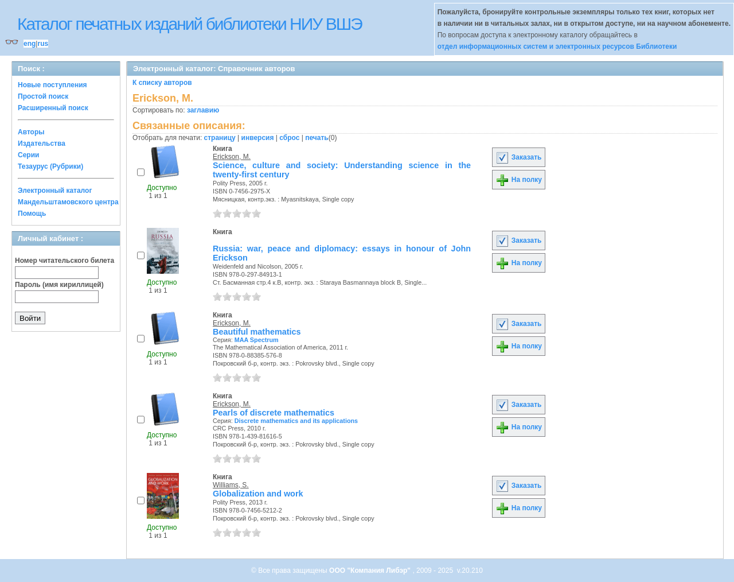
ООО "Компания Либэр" (370, 571)
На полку (518, 180)
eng (30, 44)
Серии (28, 155)
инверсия (257, 138)
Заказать (518, 157)
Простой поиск (43, 96)
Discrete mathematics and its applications (296, 420)
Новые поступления (52, 85)
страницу (220, 138)
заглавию (203, 110)
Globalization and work (258, 493)
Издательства (41, 143)
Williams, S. (231, 485)
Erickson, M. (232, 157)
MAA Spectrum (257, 339)
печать (317, 138)
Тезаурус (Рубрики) (50, 166)
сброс (289, 138)
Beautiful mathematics (257, 331)
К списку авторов (162, 83)
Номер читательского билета (64, 261)
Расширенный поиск (53, 108)
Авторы (31, 132)
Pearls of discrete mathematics (273, 412)
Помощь (32, 213)
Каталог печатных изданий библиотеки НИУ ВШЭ (189, 23)
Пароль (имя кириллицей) (59, 285)
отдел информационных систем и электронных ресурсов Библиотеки (557, 46)
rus (42, 44)
